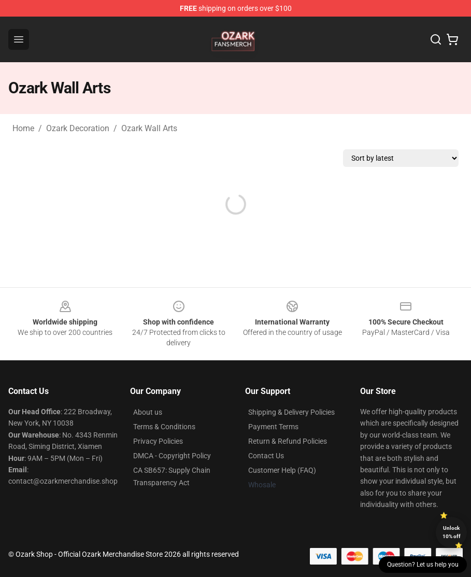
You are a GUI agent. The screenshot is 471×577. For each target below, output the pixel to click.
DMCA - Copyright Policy (172, 456)
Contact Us (266, 456)
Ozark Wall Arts (149, 128)
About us (147, 412)
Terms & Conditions (164, 427)
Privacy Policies (158, 441)
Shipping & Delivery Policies (291, 412)
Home (23, 128)
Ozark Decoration (77, 128)
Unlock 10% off (452, 532)
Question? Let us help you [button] (423, 564)
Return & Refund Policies (287, 441)
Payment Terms (273, 427)
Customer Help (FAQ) (282, 470)
